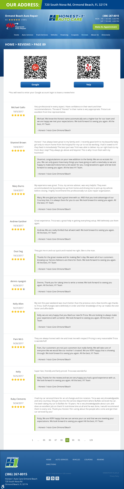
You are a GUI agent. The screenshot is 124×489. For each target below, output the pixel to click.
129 (91, 440)
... (38, 440)
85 (44, 440)
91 (79, 440)
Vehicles (54, 35)
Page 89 (40, 44)
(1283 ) (24, 20)
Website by (111, 473)
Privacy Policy (114, 476)
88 (61, 440)
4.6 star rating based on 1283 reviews (58, 473)
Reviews (84, 35)
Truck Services (42, 35)
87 (56, 440)
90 (73, 440)
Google (35, 84)
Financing (64, 35)
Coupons (75, 35)
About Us (95, 35)
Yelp (88, 84)
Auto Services (27, 35)
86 (50, 440)
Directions (106, 35)
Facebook (48, 478)
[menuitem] (16, 34)
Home (16, 35)
